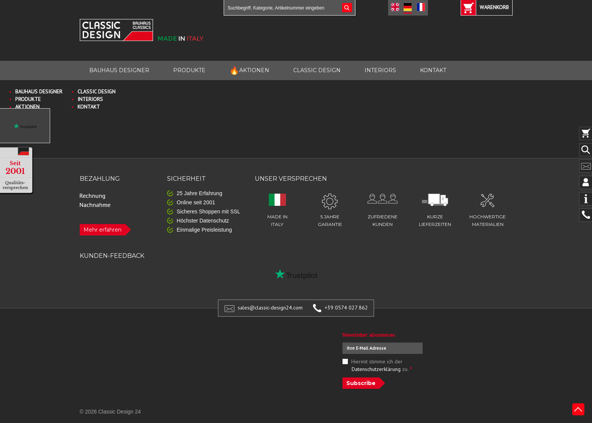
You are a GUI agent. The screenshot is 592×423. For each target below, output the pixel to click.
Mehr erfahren (103, 229)
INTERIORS (380, 70)
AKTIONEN (249, 70)
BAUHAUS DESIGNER (119, 70)
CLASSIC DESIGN (317, 70)
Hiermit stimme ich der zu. (382, 365)
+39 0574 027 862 (346, 307)
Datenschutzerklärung (376, 369)
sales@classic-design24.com (270, 307)
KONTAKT (433, 70)
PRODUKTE (189, 70)
